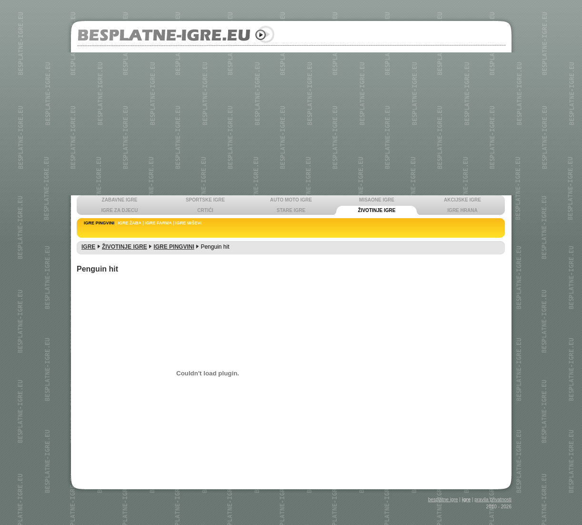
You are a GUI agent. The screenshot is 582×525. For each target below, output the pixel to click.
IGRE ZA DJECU (119, 210)
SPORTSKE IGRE (205, 199)
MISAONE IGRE (376, 199)
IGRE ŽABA (129, 223)
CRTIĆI (205, 210)
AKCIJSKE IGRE (462, 199)
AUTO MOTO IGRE (291, 199)
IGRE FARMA (158, 223)
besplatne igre (443, 499)
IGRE (88, 246)
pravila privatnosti (493, 499)
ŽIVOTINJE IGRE (377, 210)
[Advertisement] (291, 124)
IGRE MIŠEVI (188, 223)
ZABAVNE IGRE (120, 199)
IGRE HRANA (462, 210)
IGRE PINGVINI (99, 223)
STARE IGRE (291, 210)
